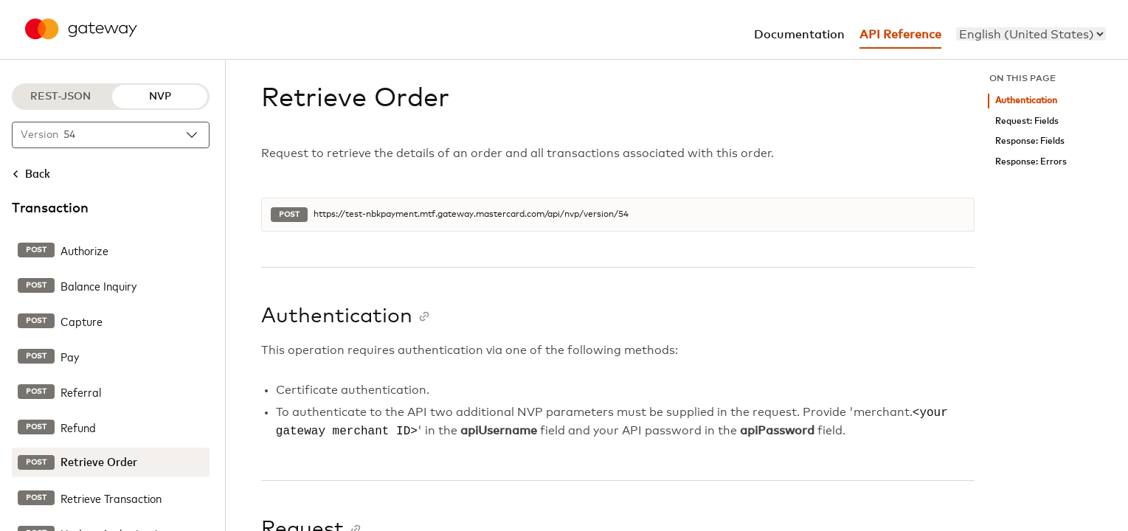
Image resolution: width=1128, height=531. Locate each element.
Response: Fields (1030, 141)
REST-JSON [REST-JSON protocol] (60, 96)
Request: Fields (1027, 121)
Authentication (1026, 100)
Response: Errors (1031, 162)
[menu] (1031, 34)
